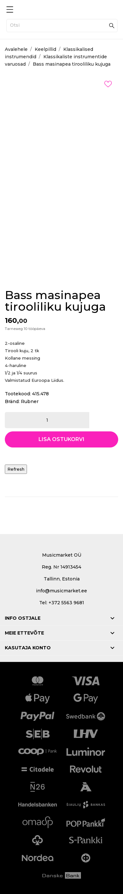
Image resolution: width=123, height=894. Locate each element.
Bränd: (12, 401)
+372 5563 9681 (66, 603)
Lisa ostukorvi (61, 439)
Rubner (30, 401)
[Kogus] (47, 420)
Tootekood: (18, 394)
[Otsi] (62, 25)
